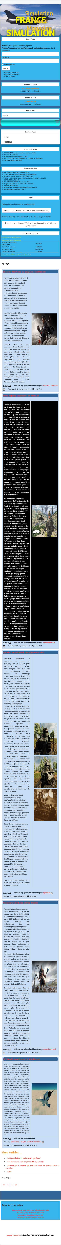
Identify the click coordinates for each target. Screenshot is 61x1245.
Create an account (10, 76)
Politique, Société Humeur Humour (30, 1218)
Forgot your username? (11, 74)
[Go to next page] (12, 1185)
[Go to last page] (16, 1185)
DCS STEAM (39, 249)
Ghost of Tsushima (50, 385)
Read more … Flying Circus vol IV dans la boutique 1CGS (26, 210)
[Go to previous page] (8, 1185)
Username (6, 50)
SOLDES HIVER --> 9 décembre (30, 91)
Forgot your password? (11, 72)
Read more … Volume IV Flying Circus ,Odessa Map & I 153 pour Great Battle (30, 224)
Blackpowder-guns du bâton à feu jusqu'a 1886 (30, 1210)
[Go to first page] (4, 1185)
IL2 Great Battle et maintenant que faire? (24, 1158)
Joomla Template (13, 1235)
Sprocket (46, 892)
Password (5, 57)
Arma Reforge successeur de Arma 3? (21, 395)
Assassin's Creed (49, 1049)
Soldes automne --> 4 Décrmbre (30, 104)
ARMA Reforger (49, 642)
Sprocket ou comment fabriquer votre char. (24, 652)
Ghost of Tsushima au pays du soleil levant (24, 271)
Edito (7, 137)
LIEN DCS (39, 247)
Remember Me (9, 64)
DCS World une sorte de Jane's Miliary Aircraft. (25, 1162)
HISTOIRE (8, 142)
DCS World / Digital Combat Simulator (26, 1142)
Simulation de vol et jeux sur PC (30, 1215)
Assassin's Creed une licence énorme (20, 902)
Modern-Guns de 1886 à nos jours (30, 1213)
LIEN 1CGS (39, 243)
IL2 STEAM (39, 251)
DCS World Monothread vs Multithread (21, 1059)
